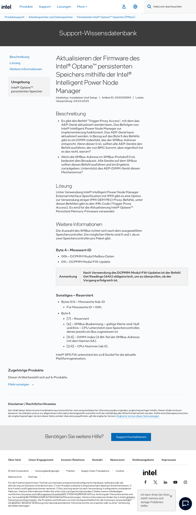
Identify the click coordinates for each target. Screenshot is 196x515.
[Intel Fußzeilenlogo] (150, 472)
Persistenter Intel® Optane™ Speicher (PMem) (106, 17)
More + (82, 7)
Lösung (15, 63)
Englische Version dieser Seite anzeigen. (138, 416)
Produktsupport (14, 17)
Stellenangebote (143, 460)
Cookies (120, 471)
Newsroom (117, 460)
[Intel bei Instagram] (185, 481)
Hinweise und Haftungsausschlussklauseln (43, 494)
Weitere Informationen (26, 69)
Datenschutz (15, 477)
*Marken (70, 471)
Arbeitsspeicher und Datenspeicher (51, 17)
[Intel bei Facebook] (145, 481)
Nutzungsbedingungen (47, 471)
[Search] (148, 6)
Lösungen (64, 7)
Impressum (169, 460)
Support (45, 7)
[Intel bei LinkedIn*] (165, 481)
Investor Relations (73, 460)
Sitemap (32, 477)
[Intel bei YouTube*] (175, 481)
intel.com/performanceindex (76, 491)
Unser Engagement (41, 460)
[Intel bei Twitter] (155, 481)
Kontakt (97, 460)
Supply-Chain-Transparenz (95, 471)
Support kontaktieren (131, 437)
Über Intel (14, 460)
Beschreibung (19, 57)
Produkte (26, 7)
